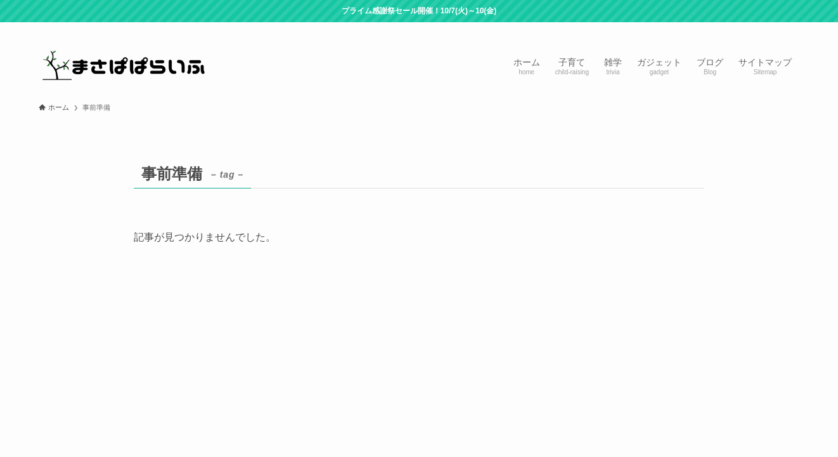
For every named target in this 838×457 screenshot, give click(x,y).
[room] (741, 29)
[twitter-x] (725, 29)
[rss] (758, 29)
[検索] (791, 29)
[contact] (774, 29)
